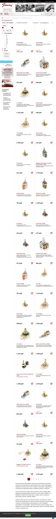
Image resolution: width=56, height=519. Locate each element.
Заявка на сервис (7, 11)
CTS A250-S (39, 464)
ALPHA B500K (39, 42)
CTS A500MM (19, 133)
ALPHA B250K (39, 434)
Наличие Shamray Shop (8, 65)
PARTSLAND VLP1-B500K (22, 72)
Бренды (6, 50)
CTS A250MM (39, 374)
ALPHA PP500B (20, 283)
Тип (5, 48)
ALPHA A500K (19, 42)
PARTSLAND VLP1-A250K (22, 404)
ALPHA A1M (19, 223)
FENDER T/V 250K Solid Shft (23, 464)
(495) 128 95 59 (7, 9)
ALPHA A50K (19, 313)
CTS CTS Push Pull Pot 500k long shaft (24, 375)
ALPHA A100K (39, 103)
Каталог (2, 18)
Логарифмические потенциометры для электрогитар (7, 94)
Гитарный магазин (15, 17)
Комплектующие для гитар (27, 17)
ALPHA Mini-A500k (40, 223)
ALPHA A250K (39, 133)
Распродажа (31, 1)
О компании (18, 1)
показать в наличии (22, 22)
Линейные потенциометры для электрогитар (7, 99)
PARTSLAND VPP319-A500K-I (43, 344)
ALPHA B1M (19, 163)
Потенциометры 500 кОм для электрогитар (6, 103)
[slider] (3, 27)
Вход (47, 1)
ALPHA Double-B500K (41, 72)
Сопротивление (8, 33)
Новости (24, 1)
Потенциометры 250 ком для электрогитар (6, 108)
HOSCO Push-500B (40, 193)
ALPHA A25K (39, 404)
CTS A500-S (19, 344)
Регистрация (51, 1)
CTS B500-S (19, 103)
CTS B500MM (39, 313)
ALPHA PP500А (20, 193)
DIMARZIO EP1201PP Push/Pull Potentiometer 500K (44, 164)
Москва (8, 1)
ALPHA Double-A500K (41, 253)
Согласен (28, 515)
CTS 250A (38, 283)
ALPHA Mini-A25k (20, 253)
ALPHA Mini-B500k (21, 434)
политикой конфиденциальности (44, 513)
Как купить (38, 1)
